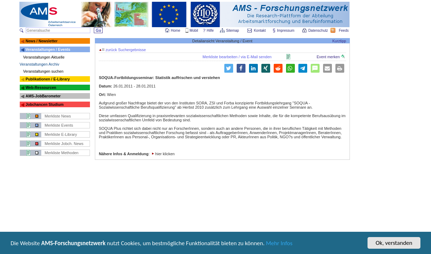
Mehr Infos (279, 244)
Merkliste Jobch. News (64, 143)
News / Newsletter (41, 41)
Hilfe (210, 30)
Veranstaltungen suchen (43, 71)
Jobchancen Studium (44, 104)
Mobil (194, 30)
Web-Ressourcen (40, 87)
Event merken (331, 57)
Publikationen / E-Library (47, 79)
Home (175, 30)
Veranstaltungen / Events (47, 49)
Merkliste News (58, 116)
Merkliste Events (59, 125)
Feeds (344, 30)
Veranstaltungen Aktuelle (44, 57)
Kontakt (260, 30)
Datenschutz (318, 30)
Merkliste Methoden (62, 153)
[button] (241, 68)
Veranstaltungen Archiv (40, 64)
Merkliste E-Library (61, 134)
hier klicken (165, 154)
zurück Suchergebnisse (122, 50)
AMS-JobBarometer (42, 96)
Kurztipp (339, 41)
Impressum (286, 30)
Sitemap (233, 30)
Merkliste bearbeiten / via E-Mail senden (237, 57)
